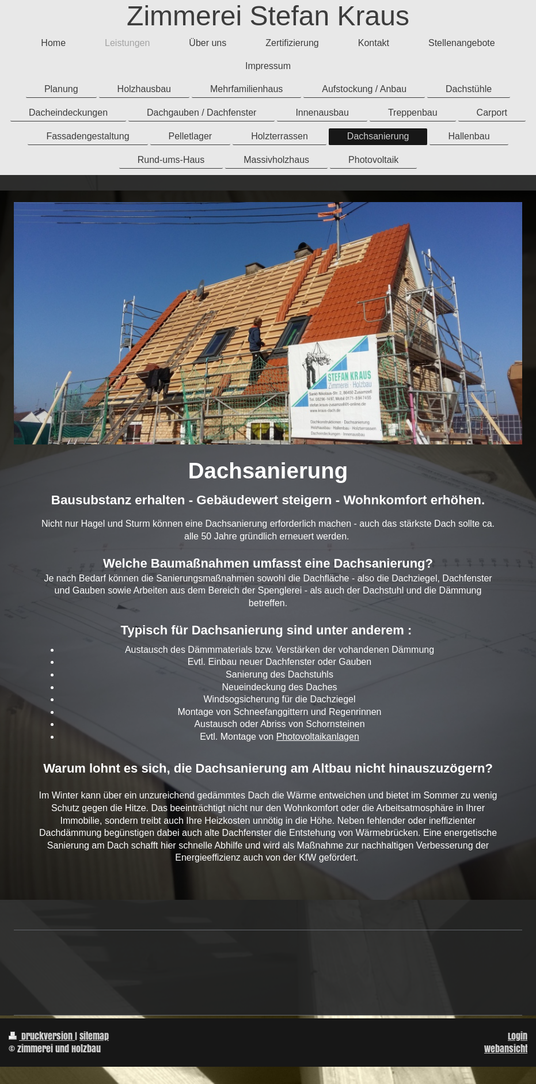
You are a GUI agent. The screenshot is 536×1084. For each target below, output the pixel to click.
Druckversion (42, 1036)
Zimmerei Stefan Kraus (268, 16)
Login (517, 1036)
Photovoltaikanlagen (317, 736)
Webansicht (505, 1048)
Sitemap (94, 1036)
